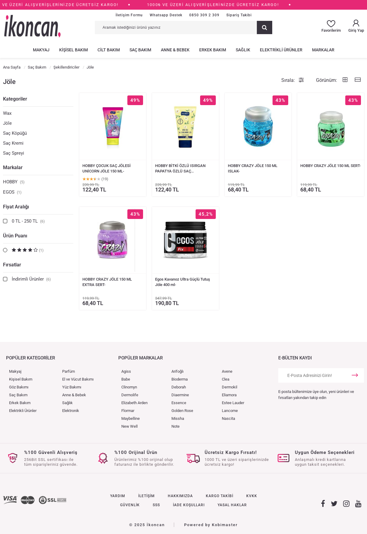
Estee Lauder (233, 402)
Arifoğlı (177, 371)
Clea (225, 379)
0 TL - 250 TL (28, 221)
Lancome (230, 410)
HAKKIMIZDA (180, 496)
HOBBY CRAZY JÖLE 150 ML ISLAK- (252, 168)
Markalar (13, 167)
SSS (156, 505)
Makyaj (15, 371)
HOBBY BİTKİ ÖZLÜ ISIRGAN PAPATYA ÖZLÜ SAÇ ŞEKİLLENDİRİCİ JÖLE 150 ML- (181, 168)
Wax (7, 113)
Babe (125, 379)
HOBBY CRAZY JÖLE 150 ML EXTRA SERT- (107, 282)
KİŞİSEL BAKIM (73, 49)
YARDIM (117, 496)
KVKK (251, 496)
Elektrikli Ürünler (23, 410)
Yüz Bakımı (71, 387)
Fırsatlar (12, 265)
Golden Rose (182, 410)
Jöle (7, 123)
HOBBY (13, 182)
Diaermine (180, 395)
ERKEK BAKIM (212, 49)
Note (175, 426)
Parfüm (68, 371)
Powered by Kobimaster (211, 525)
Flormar (127, 410)
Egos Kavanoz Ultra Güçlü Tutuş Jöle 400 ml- (182, 282)
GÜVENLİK (130, 505)
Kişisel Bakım (20, 379)
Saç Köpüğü (15, 133)
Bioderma (179, 379)
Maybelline (130, 418)
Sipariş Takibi (239, 15)
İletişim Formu (129, 15)
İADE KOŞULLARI (189, 505)
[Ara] (264, 27)
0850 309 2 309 (204, 15)
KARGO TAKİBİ (219, 496)
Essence (178, 402)
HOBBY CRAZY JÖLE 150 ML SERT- (330, 165)
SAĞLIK (243, 49)
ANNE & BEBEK (175, 49)
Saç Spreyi (13, 153)
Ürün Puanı (15, 236)
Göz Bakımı (18, 387)
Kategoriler (15, 99)
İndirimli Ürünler (31, 279)
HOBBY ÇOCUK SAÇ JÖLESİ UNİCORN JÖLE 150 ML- (106, 168)
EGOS (12, 192)
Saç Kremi (13, 143)
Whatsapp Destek (166, 15)
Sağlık (67, 402)
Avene (227, 371)
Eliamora (229, 395)
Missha (177, 418)
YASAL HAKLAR (232, 505)
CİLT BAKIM (108, 49)
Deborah (178, 387)
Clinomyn (129, 387)
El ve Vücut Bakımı (78, 379)
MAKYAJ (41, 49)
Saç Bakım (18, 395)
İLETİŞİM (146, 496)
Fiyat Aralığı (16, 207)
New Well (129, 426)
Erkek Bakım (19, 402)
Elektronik (70, 410)
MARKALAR (323, 49)
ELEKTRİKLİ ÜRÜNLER (281, 49)
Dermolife (129, 395)
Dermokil (229, 387)
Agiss (126, 371)
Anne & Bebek (74, 395)
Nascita (228, 418)
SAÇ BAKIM (140, 49)
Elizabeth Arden (134, 402)
